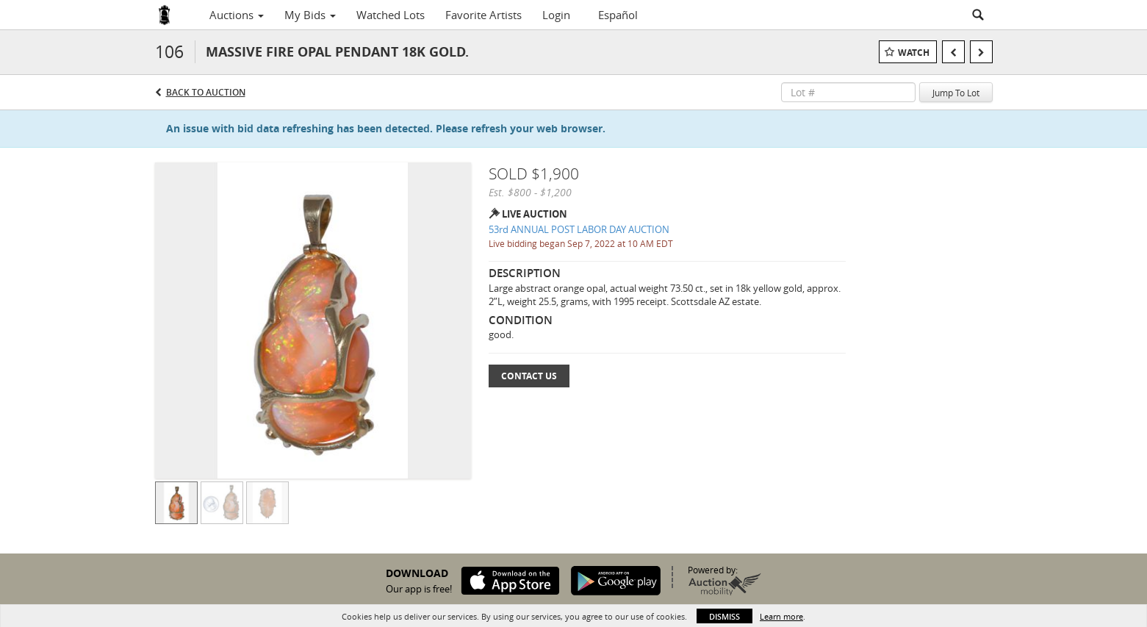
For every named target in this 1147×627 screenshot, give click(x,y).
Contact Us (529, 376)
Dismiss (724, 616)
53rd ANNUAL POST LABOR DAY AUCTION (579, 229)
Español (618, 14)
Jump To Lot (955, 92)
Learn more (781, 616)
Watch (914, 52)
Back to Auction (205, 92)
